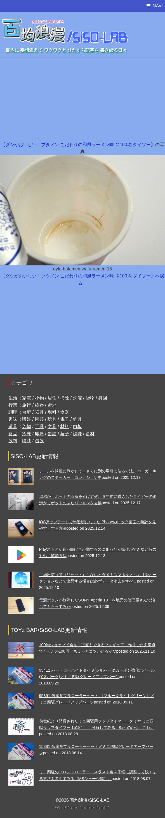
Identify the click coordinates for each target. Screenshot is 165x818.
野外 (52, 405)
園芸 (39, 419)
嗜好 (26, 419)
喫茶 (26, 440)
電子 (64, 419)
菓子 (64, 433)
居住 (52, 398)
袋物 (90, 398)
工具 (39, 426)
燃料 (52, 412)
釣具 (77, 419)
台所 (26, 412)
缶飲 (39, 440)
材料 (64, 426)
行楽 (12, 405)
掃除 (64, 398)
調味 (77, 433)
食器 (64, 412)
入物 (26, 426)
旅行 (26, 405)
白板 (77, 426)
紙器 (39, 405)
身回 (102, 398)
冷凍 (26, 433)
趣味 (12, 419)
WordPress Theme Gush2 (82, 807)
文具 (52, 426)
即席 (39, 433)
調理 (12, 412)
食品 (12, 433)
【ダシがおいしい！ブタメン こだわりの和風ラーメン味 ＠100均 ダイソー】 (78, 144)
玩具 (52, 419)
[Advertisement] (82, 99)
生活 (12, 398)
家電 (26, 398)
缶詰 (52, 433)
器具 (39, 412)
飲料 (12, 440)
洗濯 (77, 398)
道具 (12, 426)
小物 (39, 398)
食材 (90, 433)
